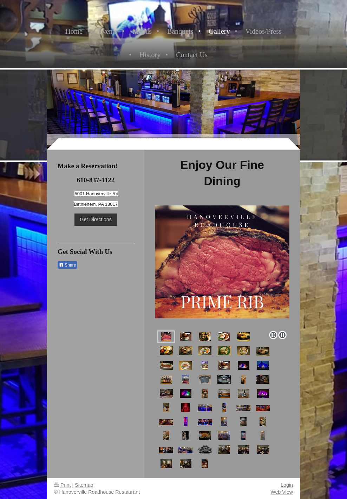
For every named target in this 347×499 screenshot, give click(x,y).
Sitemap (84, 485)
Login (287, 485)
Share (67, 265)
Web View (281, 492)
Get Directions (96, 219)
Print (62, 485)
